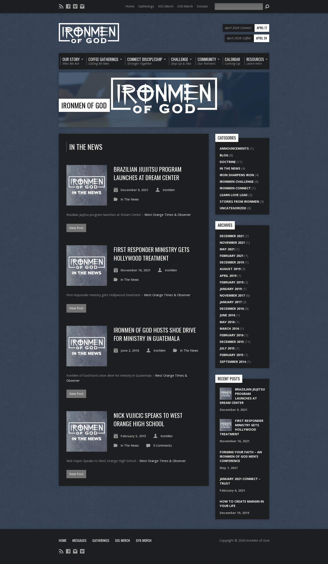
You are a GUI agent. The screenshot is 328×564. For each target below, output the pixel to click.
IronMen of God (84, 105)
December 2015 (232, 342)
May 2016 (227, 322)
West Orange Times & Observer (167, 215)
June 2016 (227, 315)
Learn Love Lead (234, 195)
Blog (224, 155)
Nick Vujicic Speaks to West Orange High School (148, 419)
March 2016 (229, 328)
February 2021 (231, 256)
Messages (79, 540)
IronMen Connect (235, 188)
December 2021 (232, 236)
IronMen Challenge (237, 181)
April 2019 (228, 276)
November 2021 (232, 242)
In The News (130, 199)
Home (129, 6)
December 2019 (232, 262)
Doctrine (228, 162)
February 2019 (231, 282)
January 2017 (231, 302)
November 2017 (232, 295)
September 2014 (233, 362)
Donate (202, 6)
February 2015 (231, 355)
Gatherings (146, 6)
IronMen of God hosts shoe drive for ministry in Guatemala (155, 334)
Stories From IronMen (239, 201)
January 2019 (231, 289)
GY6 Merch (185, 6)
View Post (76, 228)
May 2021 (227, 249)
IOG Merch (165, 6)
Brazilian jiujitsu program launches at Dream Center (148, 173)
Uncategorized (233, 208)
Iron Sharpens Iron (237, 175)
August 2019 (230, 269)
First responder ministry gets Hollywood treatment (151, 253)
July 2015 (227, 348)
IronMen (169, 190)
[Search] (239, 6)
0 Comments (162, 445)
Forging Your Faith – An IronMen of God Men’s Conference (241, 456)
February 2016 (231, 335)
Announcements (234, 148)
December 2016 (232, 308)
